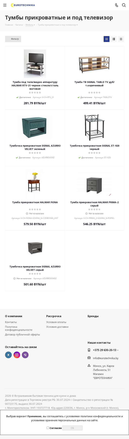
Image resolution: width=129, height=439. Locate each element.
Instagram (16, 355)
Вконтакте (8, 355)
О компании (13, 316)
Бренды (93, 316)
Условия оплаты (56, 322)
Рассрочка (53, 316)
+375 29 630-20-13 (104, 350)
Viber (25, 355)
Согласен (54, 428)
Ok (72, 428)
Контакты (11, 322)
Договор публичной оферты (22, 334)
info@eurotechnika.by (105, 358)
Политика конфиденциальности (18, 328)
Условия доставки (57, 326)
